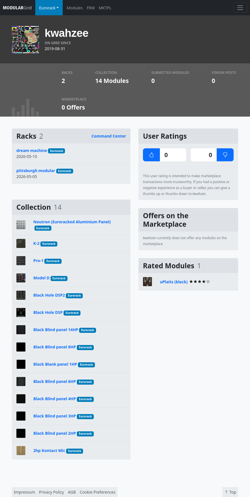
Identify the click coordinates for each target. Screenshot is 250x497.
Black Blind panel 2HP (54, 433)
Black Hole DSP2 (49, 295)
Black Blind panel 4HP (54, 398)
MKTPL (105, 7)
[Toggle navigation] (240, 7)
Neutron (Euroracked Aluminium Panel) (72, 221)
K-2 (36, 243)
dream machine (31, 150)
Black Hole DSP (48, 312)
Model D (41, 277)
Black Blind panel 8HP (54, 347)
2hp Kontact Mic (49, 450)
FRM (91, 7)
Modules (75, 7)
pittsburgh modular (35, 170)
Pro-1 (38, 260)
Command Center (109, 136)
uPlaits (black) (174, 281)
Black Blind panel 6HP (54, 381)
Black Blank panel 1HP (55, 364)
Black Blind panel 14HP (55, 329)
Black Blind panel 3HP (54, 416)
